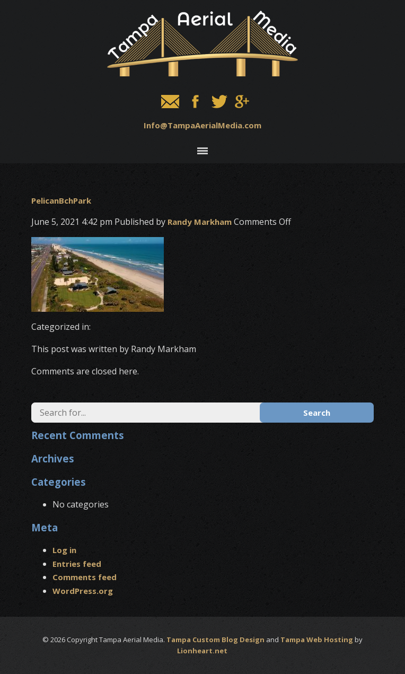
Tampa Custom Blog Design (215, 639)
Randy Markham (200, 221)
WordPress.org (82, 590)
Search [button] (316, 412)
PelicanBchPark (61, 200)
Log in (64, 550)
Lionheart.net (202, 650)
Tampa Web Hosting (316, 639)
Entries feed (76, 563)
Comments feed (84, 577)
